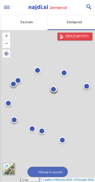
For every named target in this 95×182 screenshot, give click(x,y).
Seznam (23, 22)
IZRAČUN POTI (76, 36)
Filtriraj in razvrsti (47, 172)
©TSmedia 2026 (83, 179)
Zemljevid (71, 22)
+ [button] (6, 36)
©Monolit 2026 (63, 179)
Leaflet (47, 179)
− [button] (6, 44)
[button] (6, 53)
